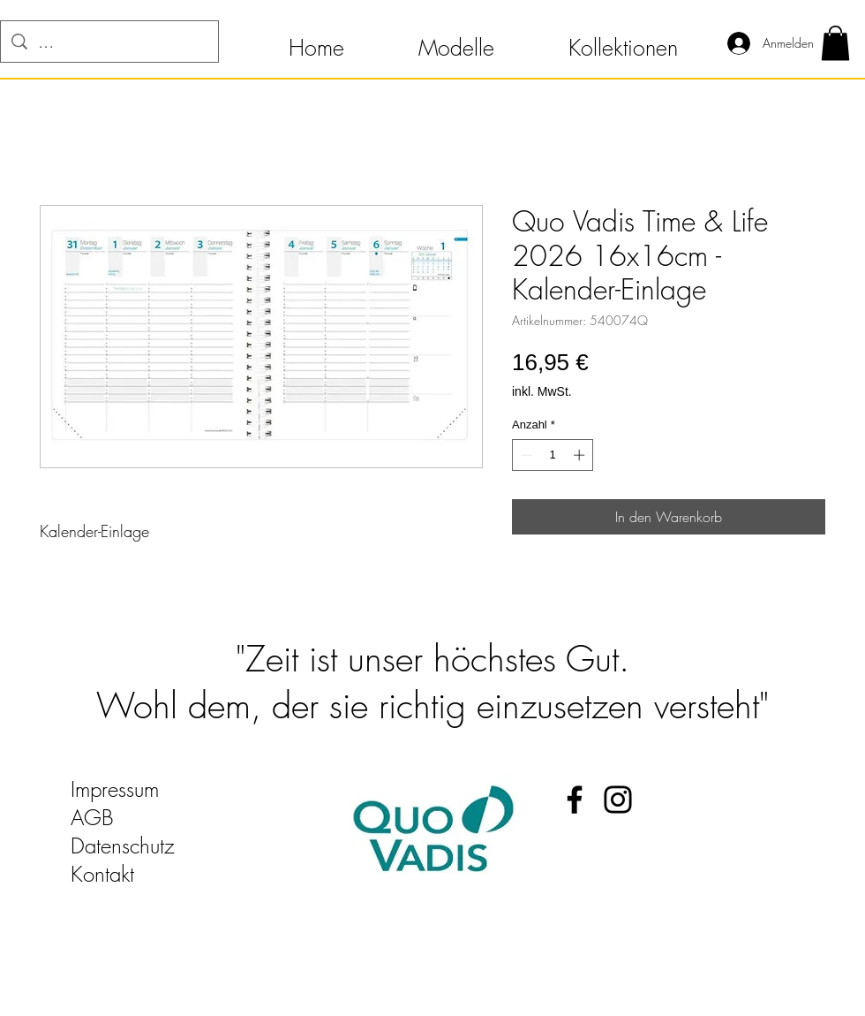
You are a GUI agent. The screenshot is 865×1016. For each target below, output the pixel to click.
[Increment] (580, 455)
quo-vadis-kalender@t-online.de (204, 902)
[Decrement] (525, 455)
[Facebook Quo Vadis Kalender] (574, 799)
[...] (109, 41)
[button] (316, 39)
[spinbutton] (553, 455)
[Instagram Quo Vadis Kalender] (617, 799)
